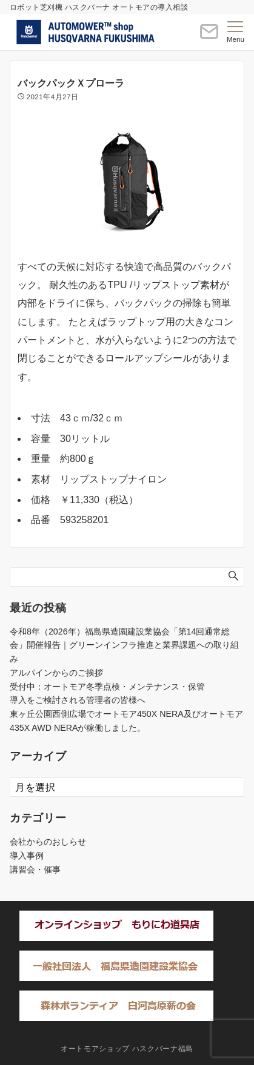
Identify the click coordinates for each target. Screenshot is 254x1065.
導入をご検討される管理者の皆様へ (77, 700)
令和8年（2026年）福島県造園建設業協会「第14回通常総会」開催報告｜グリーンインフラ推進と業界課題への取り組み (124, 645)
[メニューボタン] (235, 32)
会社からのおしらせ (48, 841)
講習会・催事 (35, 869)
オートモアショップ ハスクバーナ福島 (127, 1048)
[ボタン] (209, 36)
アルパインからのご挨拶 (56, 673)
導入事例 (27, 855)
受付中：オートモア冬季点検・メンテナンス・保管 (107, 686)
